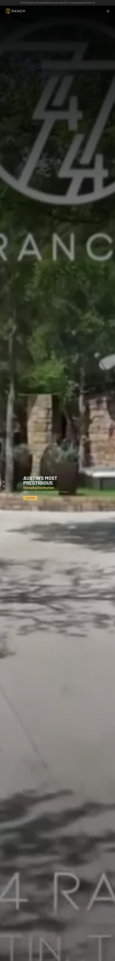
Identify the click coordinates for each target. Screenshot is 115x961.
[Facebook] (3, 481)
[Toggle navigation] (108, 11)
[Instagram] (3, 486)
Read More (30, 498)
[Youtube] (3, 491)
